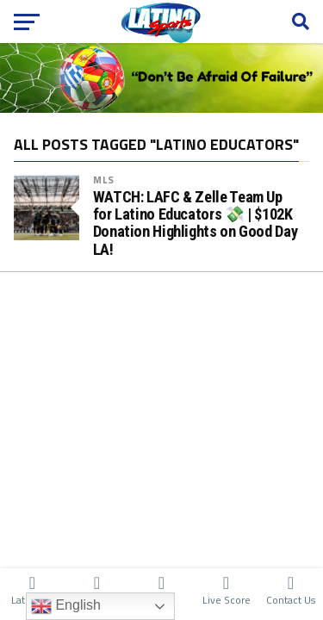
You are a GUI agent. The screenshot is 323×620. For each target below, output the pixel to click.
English (66, 606)
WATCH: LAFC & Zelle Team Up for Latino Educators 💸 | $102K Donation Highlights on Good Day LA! (195, 223)
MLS (104, 179)
